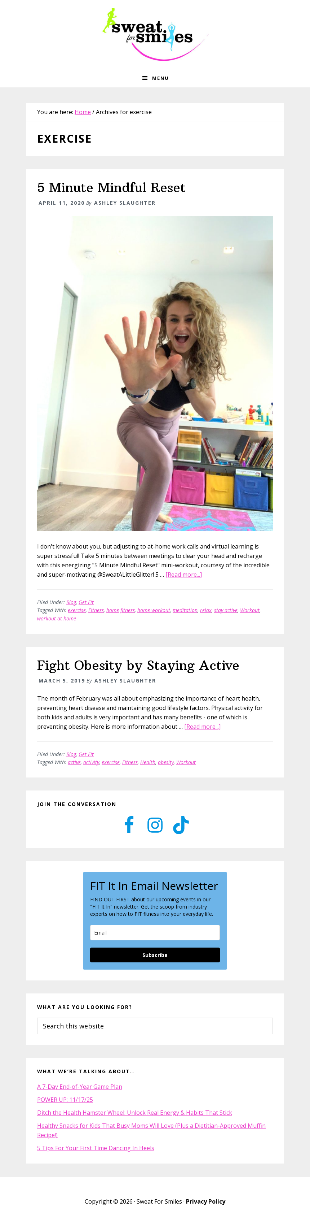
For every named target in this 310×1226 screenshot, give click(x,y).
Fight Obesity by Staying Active (138, 665)
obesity (166, 762)
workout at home (56, 618)
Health (147, 762)
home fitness (120, 610)
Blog (71, 602)
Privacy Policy (205, 1201)
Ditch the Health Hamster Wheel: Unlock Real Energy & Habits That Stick (134, 1113)
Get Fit (86, 602)
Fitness (96, 610)
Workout (250, 610)
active (74, 762)
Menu (160, 78)
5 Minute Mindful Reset (111, 187)
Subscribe (155, 955)
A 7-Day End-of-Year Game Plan (79, 1087)
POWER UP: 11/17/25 (65, 1100)
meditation (185, 610)
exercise (77, 610)
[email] (155, 932)
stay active (226, 610)
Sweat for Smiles (155, 34)
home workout (153, 610)
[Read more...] (183, 575)
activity (91, 762)
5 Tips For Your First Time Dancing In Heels (95, 1148)
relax (206, 610)
